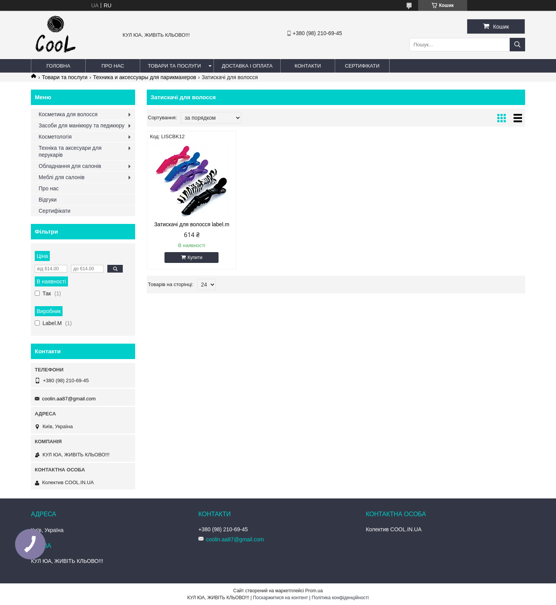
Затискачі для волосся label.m (191, 224)
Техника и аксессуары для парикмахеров (144, 77)
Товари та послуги (174, 66)
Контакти (308, 66)
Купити (195, 257)
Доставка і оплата (247, 66)
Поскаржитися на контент (280, 597)
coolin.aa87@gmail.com (69, 399)
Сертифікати (362, 66)
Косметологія (55, 137)
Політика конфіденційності (340, 597)
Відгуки (48, 200)
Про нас (113, 66)
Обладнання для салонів (70, 166)
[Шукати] (517, 44)
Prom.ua (314, 590)
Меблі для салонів (62, 177)
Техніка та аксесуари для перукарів (70, 151)
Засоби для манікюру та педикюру (81, 125)
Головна (58, 66)
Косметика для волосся (68, 114)
